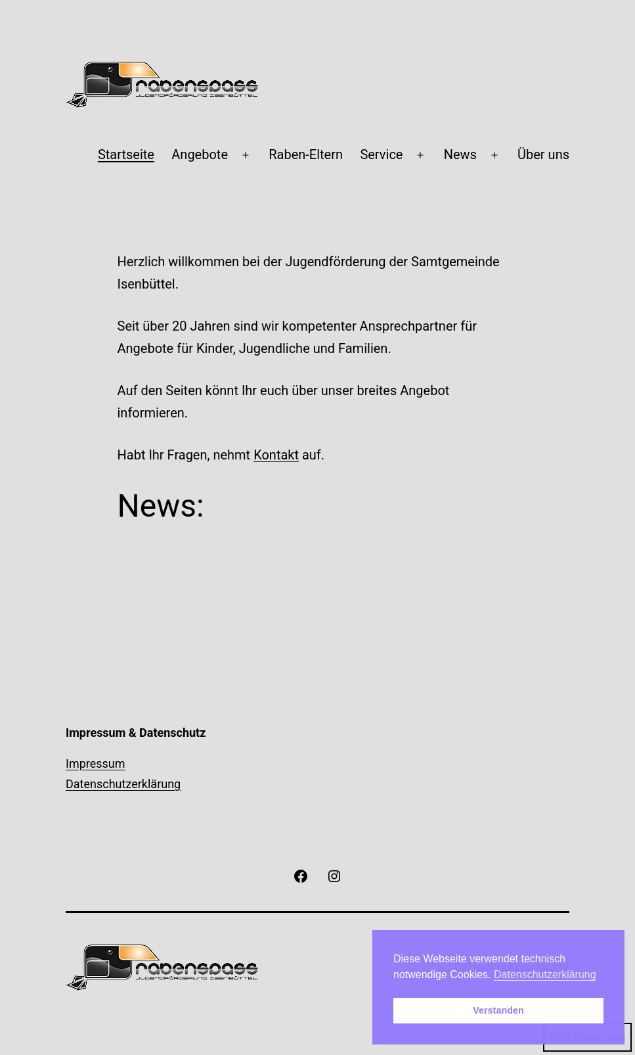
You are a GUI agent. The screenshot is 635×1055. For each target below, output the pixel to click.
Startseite (126, 154)
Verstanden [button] (498, 1010)
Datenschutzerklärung (123, 784)
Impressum (95, 763)
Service (381, 154)
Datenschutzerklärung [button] (545, 974)
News (460, 154)
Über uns (543, 154)
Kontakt (276, 455)
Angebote (199, 154)
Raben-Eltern (306, 154)
